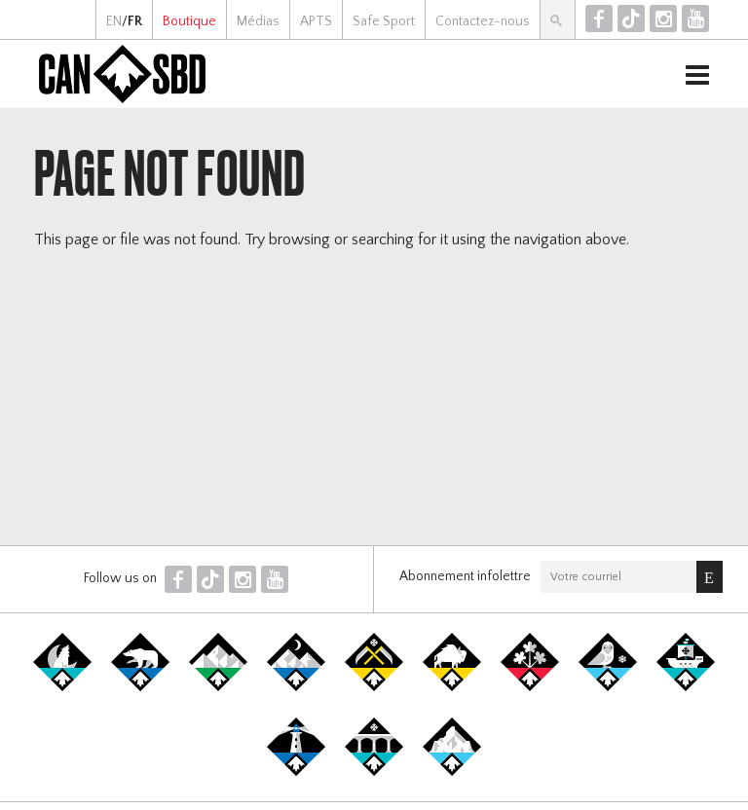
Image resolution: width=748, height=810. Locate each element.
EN (114, 21)
